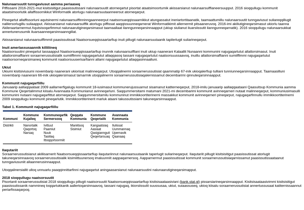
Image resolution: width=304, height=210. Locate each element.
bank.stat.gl (190, 182)
